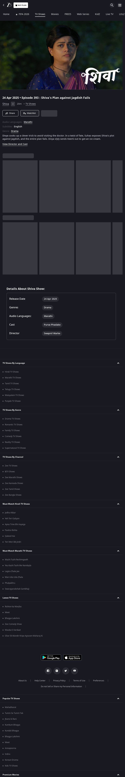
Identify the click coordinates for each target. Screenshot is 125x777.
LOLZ (121, 14)
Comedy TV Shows (13, 436)
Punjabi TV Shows (13, 401)
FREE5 (67, 14)
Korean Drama (11, 759)
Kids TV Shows (11, 765)
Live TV (109, 14)
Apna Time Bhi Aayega (15, 524)
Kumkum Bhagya (12, 724)
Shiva (5, 104)
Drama (14, 131)
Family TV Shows (12, 430)
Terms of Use (79, 680)
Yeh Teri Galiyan (12, 518)
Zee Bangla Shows (13, 495)
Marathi (28, 122)
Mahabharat (10, 707)
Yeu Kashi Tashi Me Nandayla (18, 565)
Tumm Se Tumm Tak (14, 713)
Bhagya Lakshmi (12, 618)
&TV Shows (10, 471)
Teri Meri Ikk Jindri (13, 541)
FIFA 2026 (22, 14)
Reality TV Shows (12, 442)
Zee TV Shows (11, 465)
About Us (22, 680)
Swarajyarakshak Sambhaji (17, 588)
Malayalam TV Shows (14, 395)
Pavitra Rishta (11, 530)
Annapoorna (10, 748)
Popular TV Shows (11, 699)
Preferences (98, 680)
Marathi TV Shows (13, 377)
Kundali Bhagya (12, 730)
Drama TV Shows (12, 418)
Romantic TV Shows (13, 424)
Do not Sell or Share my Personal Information (61, 686)
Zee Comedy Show (13, 624)
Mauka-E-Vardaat (13, 630)
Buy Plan (20, 5)
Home (6, 14)
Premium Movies (11, 775)
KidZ (97, 14)
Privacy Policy (59, 680)
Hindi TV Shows (12, 371)
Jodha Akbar (10, 512)
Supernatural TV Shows (15, 448)
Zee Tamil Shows (12, 489)
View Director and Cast (15, 144)
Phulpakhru (10, 583)
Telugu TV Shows (12, 389)
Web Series (83, 14)
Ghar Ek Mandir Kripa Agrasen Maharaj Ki (24, 635)
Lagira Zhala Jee (12, 571)
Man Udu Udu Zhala (14, 577)
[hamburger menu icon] (119, 5)
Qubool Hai (10, 536)
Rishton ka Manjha (13, 606)
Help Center (40, 680)
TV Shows (40, 14)
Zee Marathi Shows (13, 477)
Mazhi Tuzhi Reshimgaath (16, 559)
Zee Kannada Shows (14, 483)
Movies (55, 14)
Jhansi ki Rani (11, 719)
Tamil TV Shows (12, 383)
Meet (7, 612)
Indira (7, 754)
